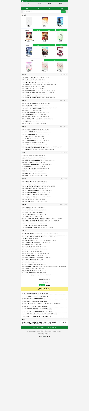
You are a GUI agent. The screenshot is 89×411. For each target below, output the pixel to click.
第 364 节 (45, 108)
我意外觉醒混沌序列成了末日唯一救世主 (35, 236)
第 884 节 (41, 227)
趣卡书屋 (24, 322)
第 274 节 (37, 105)
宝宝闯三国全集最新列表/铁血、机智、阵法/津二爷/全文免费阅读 (39, 308)
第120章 (37, 82)
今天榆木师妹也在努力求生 (32, 190)
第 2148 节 (32, 184)
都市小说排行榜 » (63, 126)
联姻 (27, 110)
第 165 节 (37, 77)
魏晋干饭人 (28, 225)
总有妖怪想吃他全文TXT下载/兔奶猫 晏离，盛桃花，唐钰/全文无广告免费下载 (42, 313)
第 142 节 (34, 214)
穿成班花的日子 (29, 114)
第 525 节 (43, 186)
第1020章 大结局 (33, 95)
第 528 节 (38, 134)
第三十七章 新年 (37, 257)
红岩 (27, 212)
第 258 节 (37, 112)
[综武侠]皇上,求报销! (30, 255)
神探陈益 (28, 184)
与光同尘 (28, 138)
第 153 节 (32, 138)
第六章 (36, 249)
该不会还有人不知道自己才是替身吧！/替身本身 (36, 147)
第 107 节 (37, 116)
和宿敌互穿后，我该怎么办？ (32, 227)
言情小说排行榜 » (63, 74)
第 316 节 (43, 97)
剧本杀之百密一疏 (30, 188)
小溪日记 (24, 238)
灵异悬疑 (24, 155)
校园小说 (49, 3)
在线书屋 (49, 323)
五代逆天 (59, 322)
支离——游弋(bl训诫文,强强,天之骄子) (34, 108)
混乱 (32, 259)
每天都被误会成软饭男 (31, 134)
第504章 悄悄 (34, 225)
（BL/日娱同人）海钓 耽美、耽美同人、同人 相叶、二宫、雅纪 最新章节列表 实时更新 (44, 303)
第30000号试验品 (30, 257)
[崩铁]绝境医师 (29, 270)
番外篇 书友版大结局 (33, 144)
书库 (27, 8)
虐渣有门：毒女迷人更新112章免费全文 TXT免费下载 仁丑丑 (39, 316)
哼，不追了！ (29, 123)
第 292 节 (35, 223)
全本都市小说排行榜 (28, 323)
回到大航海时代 (29, 223)
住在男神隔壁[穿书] (30, 105)
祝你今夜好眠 (29, 246)
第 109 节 (33, 79)
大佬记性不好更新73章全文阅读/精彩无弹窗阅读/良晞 (37, 306)
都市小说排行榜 (52, 322)
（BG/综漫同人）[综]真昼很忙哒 (33, 186)
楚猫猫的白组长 (29, 181)
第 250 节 (50, 218)
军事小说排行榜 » (63, 204)
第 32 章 (34, 264)
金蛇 (27, 216)
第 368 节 (37, 129)
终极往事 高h (29, 162)
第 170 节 (33, 88)
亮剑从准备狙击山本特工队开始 (33, 220)
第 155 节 (33, 166)
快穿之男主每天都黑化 (31, 90)
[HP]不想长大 (29, 240)
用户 (64, 1)
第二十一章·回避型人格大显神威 (39, 240)
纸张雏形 (39, 275)
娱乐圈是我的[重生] (30, 129)
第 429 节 (33, 155)
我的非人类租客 (29, 242)
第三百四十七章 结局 (40, 90)
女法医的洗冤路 (29, 201)
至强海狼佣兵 (29, 210)
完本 (50, 8)
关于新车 (32, 142)
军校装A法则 (29, 214)
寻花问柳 (28, 207)
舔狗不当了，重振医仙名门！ (32, 92)
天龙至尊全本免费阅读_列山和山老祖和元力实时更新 (37, 293)
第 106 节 (37, 194)
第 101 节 (30, 212)
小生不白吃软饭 (29, 253)
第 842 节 (33, 86)
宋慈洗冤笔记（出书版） (31, 197)
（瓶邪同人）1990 (30, 194)
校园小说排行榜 (34, 322)
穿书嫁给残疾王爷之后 (31, 192)
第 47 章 (35, 270)
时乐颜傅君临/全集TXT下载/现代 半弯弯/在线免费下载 (37, 296)
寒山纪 (27, 170)
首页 (28, 3)
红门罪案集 (28, 199)
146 (36, 255)
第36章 (34, 272)
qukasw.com (28, 1)
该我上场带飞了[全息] (31, 82)
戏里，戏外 (28, 79)
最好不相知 (28, 86)
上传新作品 (48, 285)
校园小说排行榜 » (63, 100)
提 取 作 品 (42, 285)
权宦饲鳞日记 (29, 264)
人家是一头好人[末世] (31, 103)
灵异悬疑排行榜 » (63, 152)
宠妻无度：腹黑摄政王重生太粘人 (33, 160)
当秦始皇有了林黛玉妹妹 (31, 275)
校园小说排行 (43, 323)
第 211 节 (41, 118)
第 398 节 (38, 192)
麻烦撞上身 (36, 323)
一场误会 (32, 262)
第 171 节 (40, 164)
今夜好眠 (34, 246)
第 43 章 (32, 268)
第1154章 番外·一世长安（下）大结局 (37, 84)
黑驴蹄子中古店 (29, 175)
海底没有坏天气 (29, 272)
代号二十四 (28, 259)
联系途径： (44, 336)
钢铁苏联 (28, 142)
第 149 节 (39, 197)
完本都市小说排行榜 (43, 322)
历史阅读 (38, 327)
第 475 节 (34, 210)
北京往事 (28, 136)
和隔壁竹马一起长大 (30, 116)
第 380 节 (36, 158)
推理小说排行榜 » (63, 178)
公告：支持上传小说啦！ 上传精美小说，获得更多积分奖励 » (44, 289)
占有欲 (27, 95)
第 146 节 (49, 147)
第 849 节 (36, 188)
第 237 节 (33, 199)
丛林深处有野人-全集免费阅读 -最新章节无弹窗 (36, 298)
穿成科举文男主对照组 (31, 131)
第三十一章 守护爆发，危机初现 (51, 236)
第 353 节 (35, 175)
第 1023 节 (38, 131)
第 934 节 (43, 160)
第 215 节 (35, 114)
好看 (62, 8)
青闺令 (27, 84)
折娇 (27, 251)
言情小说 (39, 3)
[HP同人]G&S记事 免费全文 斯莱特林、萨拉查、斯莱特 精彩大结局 (40, 311)
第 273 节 (35, 201)
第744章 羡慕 (42, 92)
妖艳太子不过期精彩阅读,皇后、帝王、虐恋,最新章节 (37, 301)
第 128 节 (32, 121)
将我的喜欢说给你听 (30, 140)
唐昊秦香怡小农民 (30, 149)
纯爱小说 (24, 255)
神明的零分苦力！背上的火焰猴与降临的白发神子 (47, 266)
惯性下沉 (28, 121)
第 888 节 (35, 173)
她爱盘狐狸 (28, 166)
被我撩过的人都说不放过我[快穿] (33, 97)
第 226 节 (38, 103)
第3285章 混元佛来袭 (39, 149)
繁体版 (28, 322)
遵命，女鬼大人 (29, 173)
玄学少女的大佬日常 (30, 168)
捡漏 (27, 144)
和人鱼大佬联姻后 (30, 158)
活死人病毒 (28, 155)
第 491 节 (31, 170)
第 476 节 (34, 162)
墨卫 (30, 244)
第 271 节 (34, 123)
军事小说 (24, 207)
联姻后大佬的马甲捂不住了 (32, 164)
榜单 (39, 8)
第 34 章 (30, 251)
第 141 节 (30, 110)
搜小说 (66, 1)
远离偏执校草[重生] (30, 112)
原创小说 (24, 236)
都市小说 (60, 3)
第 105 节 (35, 181)
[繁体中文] (54, 327)
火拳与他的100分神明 (31, 266)
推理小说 (24, 181)
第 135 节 (32, 207)
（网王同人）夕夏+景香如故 (32, 118)
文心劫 (27, 244)
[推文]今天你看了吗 (29, 233)
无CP (23, 233)
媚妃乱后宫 (28, 88)
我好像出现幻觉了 (37, 242)
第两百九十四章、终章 (45, 220)
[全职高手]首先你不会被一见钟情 (40, 233)
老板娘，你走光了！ (30, 77)
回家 (27, 238)
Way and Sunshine (30, 249)
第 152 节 (37, 140)
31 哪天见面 (36, 253)
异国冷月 (28, 268)
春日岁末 (28, 262)
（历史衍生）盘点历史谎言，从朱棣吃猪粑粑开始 (37, 218)
